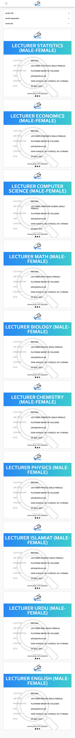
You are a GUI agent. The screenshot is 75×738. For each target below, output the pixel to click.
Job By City (9, 24)
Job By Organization (12, 18)
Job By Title (9, 13)
